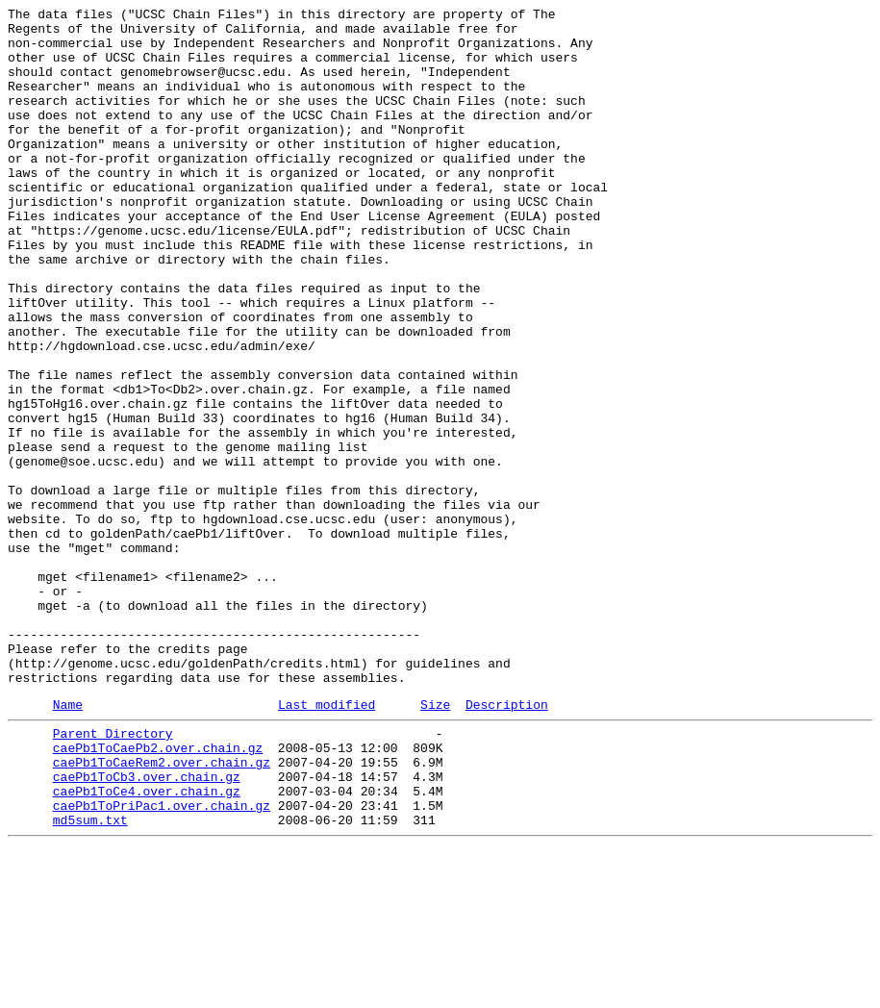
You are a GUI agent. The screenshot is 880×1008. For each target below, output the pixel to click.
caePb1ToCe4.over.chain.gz (146, 943)
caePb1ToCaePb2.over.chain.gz (158, 891)
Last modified (326, 842)
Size (435, 842)
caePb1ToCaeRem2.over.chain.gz (161, 909)
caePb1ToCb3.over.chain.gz (146, 926)
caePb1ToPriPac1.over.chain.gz (161, 961)
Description (506, 842)
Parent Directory (113, 874)
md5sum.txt (90, 978)
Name (68, 842)
